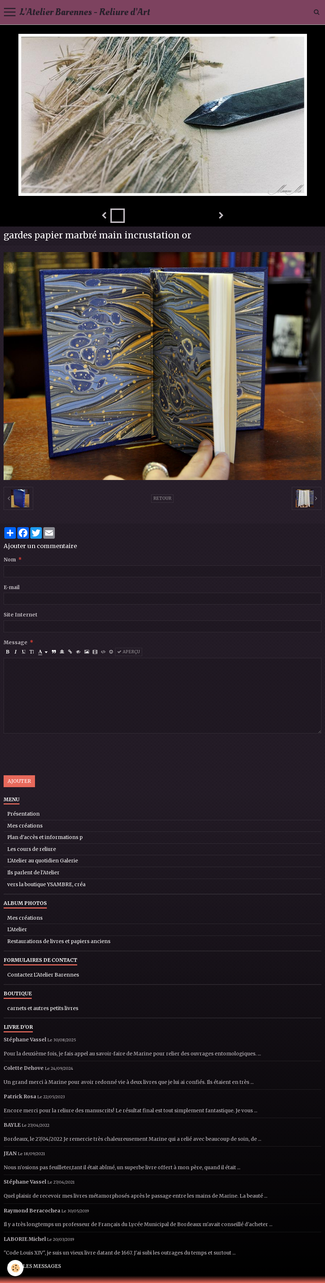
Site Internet (21, 615)
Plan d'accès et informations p (45, 837)
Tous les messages (34, 1266)
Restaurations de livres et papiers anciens (58, 941)
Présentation (23, 814)
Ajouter (19, 781)
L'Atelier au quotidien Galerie (42, 861)
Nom (10, 560)
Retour (162, 498)
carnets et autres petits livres (42, 1008)
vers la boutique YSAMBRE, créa (46, 884)
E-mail (11, 587)
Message (15, 643)
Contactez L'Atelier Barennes (43, 975)
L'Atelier (17, 930)
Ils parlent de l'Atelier (33, 873)
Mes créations (25, 826)
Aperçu (128, 651)
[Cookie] (15, 1268)
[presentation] (58, 754)
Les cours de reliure (31, 849)
